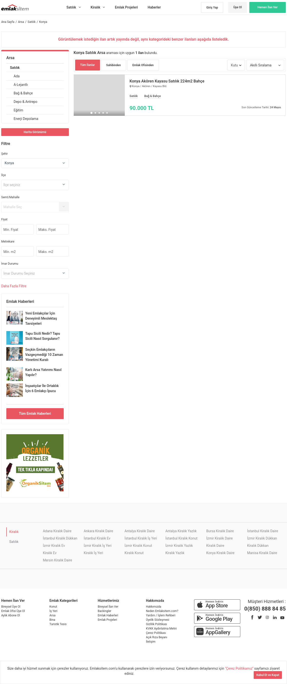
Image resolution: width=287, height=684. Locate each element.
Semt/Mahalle (10, 197)
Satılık (15, 68)
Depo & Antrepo (25, 102)
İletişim (150, 641)
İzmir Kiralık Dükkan (262, 538)
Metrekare (7, 241)
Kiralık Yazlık (174, 553)
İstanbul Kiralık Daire (262, 531)
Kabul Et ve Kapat (267, 675)
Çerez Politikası (156, 633)
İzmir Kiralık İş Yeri (97, 546)
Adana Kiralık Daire (57, 531)
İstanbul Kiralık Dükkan (60, 538)
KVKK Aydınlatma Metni (161, 628)
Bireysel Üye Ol (10, 606)
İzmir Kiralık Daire (219, 538)
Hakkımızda (153, 606)
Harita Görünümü (35, 132)
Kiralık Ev (49, 553)
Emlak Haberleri (108, 615)
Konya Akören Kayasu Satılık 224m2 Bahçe (167, 81)
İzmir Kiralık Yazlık (179, 546)
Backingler (104, 611)
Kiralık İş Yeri (93, 553)
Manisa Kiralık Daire (262, 553)
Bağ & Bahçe (23, 93)
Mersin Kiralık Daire (57, 560)
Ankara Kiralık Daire (98, 531)
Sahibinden (113, 65)
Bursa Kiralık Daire (220, 531)
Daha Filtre (13, 286)
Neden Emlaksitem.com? (162, 611)
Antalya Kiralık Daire (140, 531)
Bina (52, 619)
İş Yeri (53, 611)
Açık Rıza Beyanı (156, 637)
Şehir (4, 153)
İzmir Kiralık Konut (138, 546)
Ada (17, 76)
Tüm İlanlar (87, 65)
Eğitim (18, 110)
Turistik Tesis (57, 624)
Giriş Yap (212, 7)
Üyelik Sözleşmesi (157, 619)
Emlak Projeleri (107, 619)
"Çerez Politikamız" (239, 668)
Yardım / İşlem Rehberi (160, 615)
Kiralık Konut (134, 553)
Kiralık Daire (215, 546)
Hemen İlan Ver (268, 7)
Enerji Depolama (26, 119)
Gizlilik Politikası (156, 624)
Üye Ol (237, 7)
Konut (53, 606)
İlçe (3, 175)
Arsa (10, 57)
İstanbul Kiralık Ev (97, 538)
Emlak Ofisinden (143, 65)
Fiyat (4, 219)
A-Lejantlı (21, 85)
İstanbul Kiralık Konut (181, 538)
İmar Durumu (9, 263)
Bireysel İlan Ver (108, 606)
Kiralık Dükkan (258, 546)
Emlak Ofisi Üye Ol (13, 611)
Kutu (234, 65)
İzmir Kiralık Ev (54, 546)
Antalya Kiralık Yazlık (181, 531)
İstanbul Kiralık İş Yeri (141, 538)
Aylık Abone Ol (10, 615)
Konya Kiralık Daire (220, 553)
